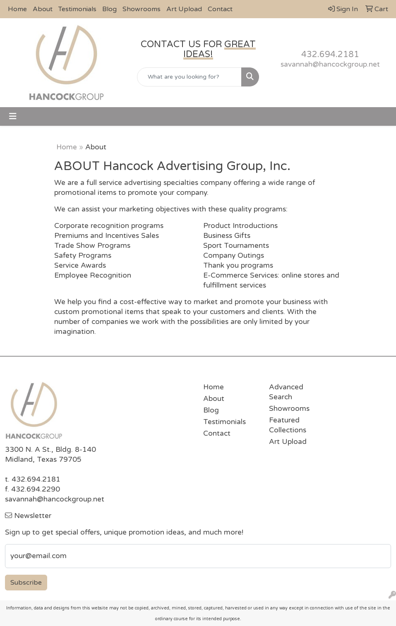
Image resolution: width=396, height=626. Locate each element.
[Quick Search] (189, 76)
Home (17, 9)
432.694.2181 (330, 55)
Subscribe (26, 582)
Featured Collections (287, 425)
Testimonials (77, 9)
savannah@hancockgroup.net (330, 64)
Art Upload (184, 9)
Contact (220, 9)
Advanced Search (286, 392)
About (43, 9)
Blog (109, 9)
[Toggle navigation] (13, 116)
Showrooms (141, 9)
